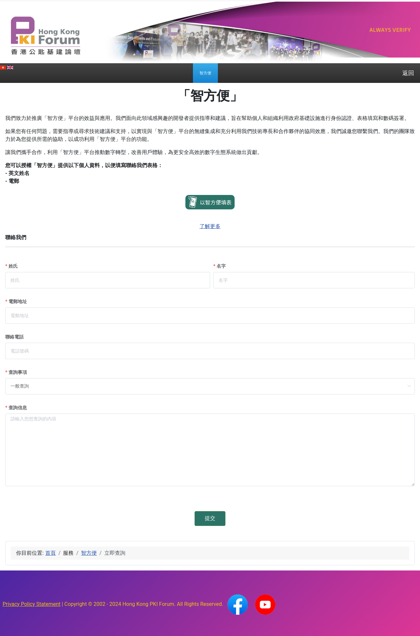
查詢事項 (18, 372)
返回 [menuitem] (408, 73)
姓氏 (13, 266)
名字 (221, 266)
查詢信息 (18, 407)
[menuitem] (205, 73)
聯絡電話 (14, 336)
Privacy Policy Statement (31, 604)
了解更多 (210, 226)
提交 (210, 518)
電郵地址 (18, 301)
